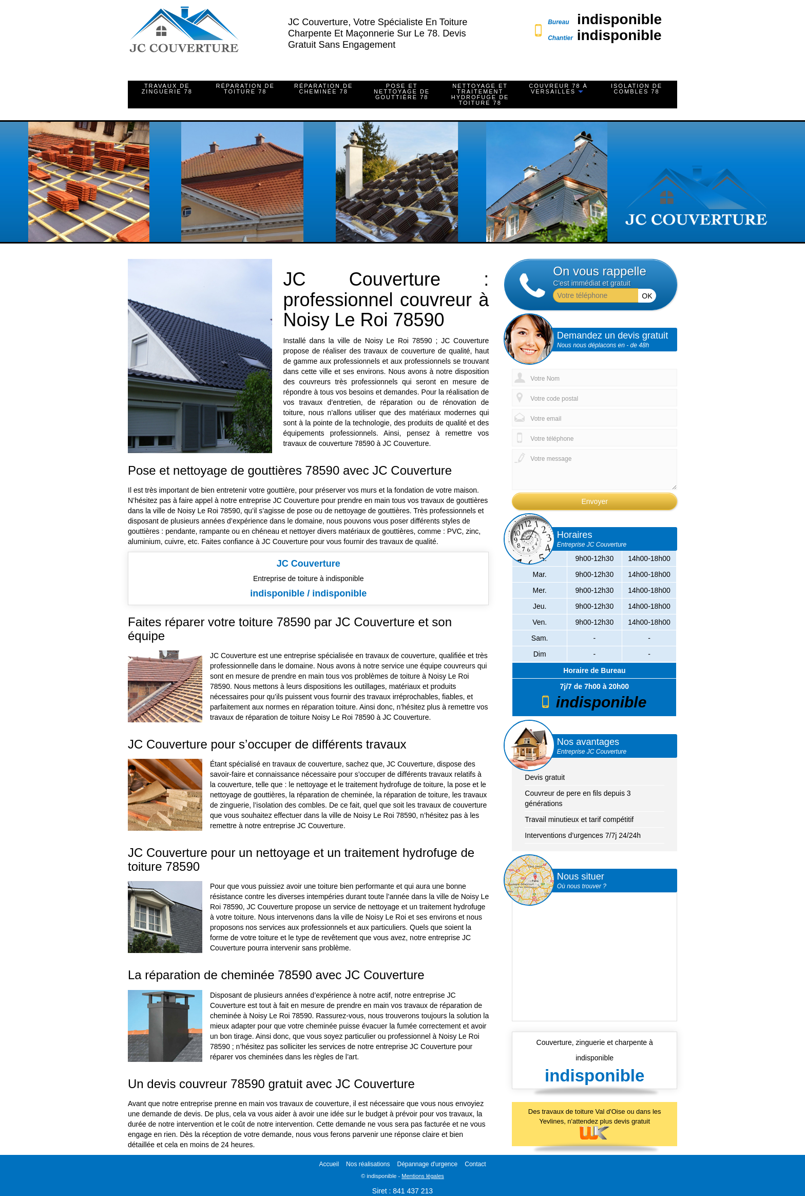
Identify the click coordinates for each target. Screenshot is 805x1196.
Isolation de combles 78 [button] (636, 89)
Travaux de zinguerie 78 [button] (167, 89)
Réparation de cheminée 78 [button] (323, 89)
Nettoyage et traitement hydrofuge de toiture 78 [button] (480, 94)
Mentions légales (422, 1176)
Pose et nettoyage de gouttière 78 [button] (402, 91)
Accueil (329, 1164)
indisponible (619, 19)
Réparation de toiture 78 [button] (245, 89)
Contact (475, 1164)
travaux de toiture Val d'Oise (583, 1111)
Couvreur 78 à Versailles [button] (558, 89)
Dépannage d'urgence (427, 1164)
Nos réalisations (368, 1164)
